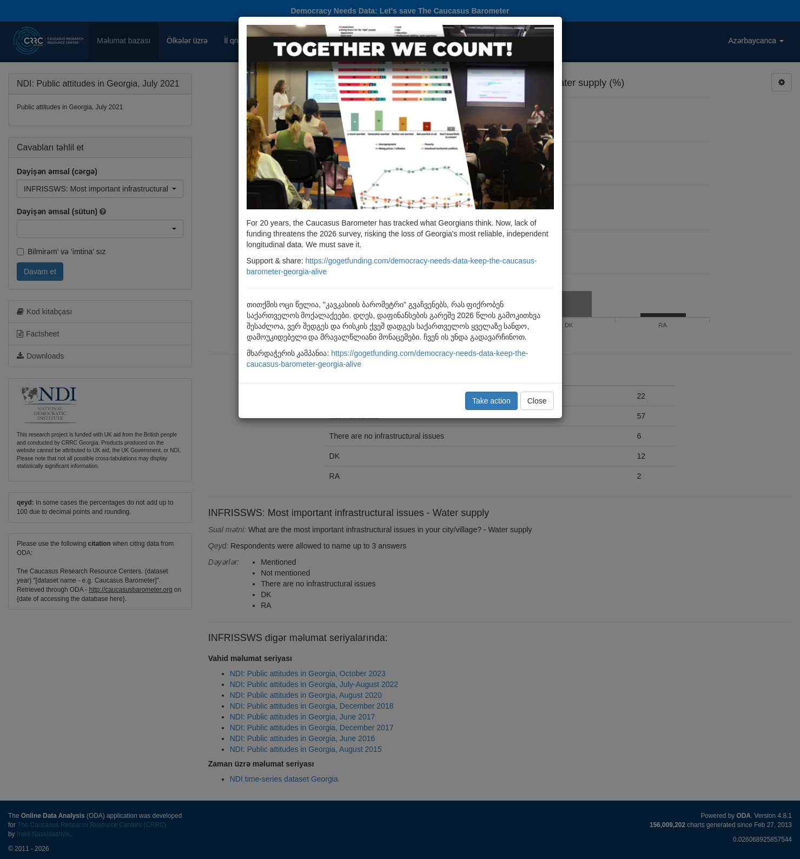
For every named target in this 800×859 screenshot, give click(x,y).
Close (537, 401)
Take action (491, 401)
